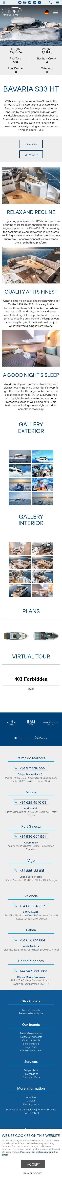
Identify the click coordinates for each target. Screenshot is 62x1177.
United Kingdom (31, 960)
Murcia (31, 791)
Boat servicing (31, 1073)
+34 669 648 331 (32, 905)
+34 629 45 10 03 (33, 802)
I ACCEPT (33, 1164)
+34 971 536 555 (32, 768)
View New (31, 144)
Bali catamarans (31, 1043)
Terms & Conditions (25, 1109)
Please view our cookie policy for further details (30, 1153)
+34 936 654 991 (33, 836)
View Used (31, 154)
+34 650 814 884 (32, 939)
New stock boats (31, 1010)
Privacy (10, 1109)
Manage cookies (32, 1173)
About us (31, 1097)
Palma (31, 929)
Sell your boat (31, 1070)
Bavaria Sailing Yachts (31, 1036)
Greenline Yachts (31, 1040)
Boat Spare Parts (31, 1077)
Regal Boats (31, 1047)
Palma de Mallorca (31, 757)
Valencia (31, 895)
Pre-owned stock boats (31, 1013)
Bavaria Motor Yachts (31, 1033)
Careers (31, 1100)
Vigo (31, 860)
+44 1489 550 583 (33, 970)
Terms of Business (46, 1109)
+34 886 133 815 (32, 870)
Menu (54, 13)
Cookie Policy (30, 1113)
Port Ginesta (31, 826)
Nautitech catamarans (31, 1050)
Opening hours (31, 1104)
